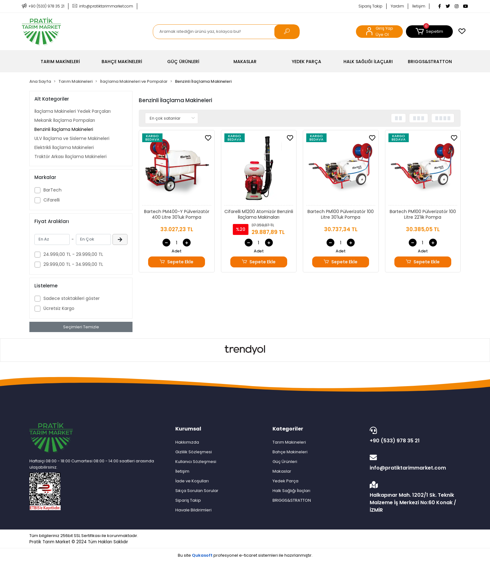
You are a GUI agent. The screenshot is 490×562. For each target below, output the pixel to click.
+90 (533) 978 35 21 (414, 435)
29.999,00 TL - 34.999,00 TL (73, 264)
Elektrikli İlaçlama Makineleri (64, 147)
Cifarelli (51, 200)
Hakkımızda (187, 442)
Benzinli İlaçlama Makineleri (63, 129)
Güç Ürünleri (284, 462)
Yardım (397, 6)
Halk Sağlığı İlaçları (291, 491)
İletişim (418, 6)
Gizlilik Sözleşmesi (193, 452)
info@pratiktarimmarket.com (414, 462)
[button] (429, 31)
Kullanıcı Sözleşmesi (195, 462)
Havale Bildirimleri (193, 510)
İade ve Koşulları (192, 481)
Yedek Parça (285, 481)
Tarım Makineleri (289, 442)
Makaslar (281, 471)
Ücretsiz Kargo (58, 308)
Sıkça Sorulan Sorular (196, 491)
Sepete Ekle (176, 262)
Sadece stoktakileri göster (71, 298)
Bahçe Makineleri (290, 452)
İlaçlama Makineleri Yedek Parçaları (72, 111)
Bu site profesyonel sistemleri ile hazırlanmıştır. (245, 555)
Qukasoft (202, 555)
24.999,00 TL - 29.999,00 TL (73, 254)
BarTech (52, 190)
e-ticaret (248, 555)
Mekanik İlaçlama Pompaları (64, 120)
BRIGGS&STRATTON (291, 500)
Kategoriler (287, 428)
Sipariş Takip (370, 6)
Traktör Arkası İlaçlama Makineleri (70, 156)
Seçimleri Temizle (81, 327)
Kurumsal (188, 428)
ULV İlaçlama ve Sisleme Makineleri (71, 138)
